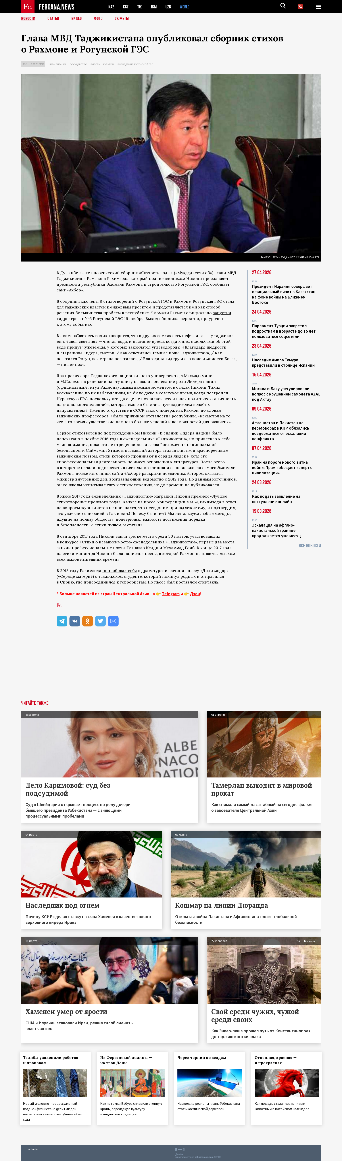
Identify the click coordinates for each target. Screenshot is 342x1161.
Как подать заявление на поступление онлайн (276, 499)
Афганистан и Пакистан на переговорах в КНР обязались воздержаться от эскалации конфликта (280, 430)
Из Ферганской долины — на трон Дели (127, 1060)
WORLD (186, 7)
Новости (28, 19)
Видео (76, 19)
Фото (98, 19)
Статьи (53, 19)
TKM (154, 7)
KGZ (126, 7)
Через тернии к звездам (203, 1057)
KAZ (111, 7)
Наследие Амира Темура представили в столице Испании (283, 362)
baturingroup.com (203, 1156)
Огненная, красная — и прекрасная (277, 1060)
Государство (78, 64)
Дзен (195, 593)
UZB (169, 7)
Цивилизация (58, 64)
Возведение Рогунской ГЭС (135, 64)
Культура (108, 64)
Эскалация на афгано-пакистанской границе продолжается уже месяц (276, 530)
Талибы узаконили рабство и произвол (52, 1060)
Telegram (171, 593)
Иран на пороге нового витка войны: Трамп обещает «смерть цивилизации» (282, 467)
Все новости (310, 546)
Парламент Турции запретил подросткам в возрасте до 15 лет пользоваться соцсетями (284, 331)
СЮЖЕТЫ (122, 19)
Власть (95, 64)
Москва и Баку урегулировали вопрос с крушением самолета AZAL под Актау (286, 394)
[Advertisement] (171, 667)
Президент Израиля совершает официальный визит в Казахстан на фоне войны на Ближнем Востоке (283, 294)
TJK (140, 7)
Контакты (32, 1148)
